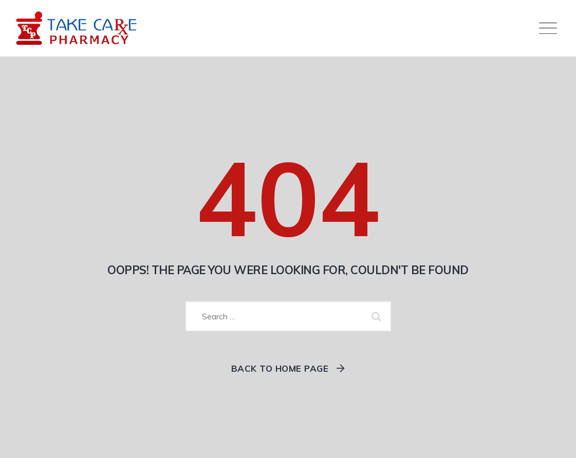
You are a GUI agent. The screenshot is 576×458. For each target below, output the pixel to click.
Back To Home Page (280, 368)
